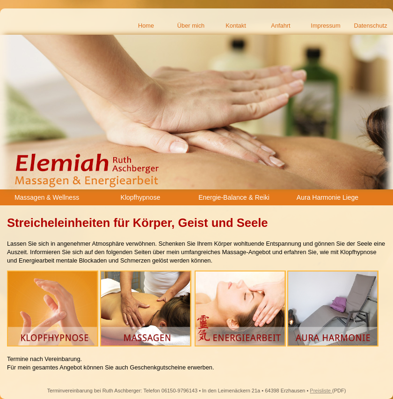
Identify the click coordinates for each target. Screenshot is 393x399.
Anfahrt (280, 25)
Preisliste (321, 390)
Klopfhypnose (140, 197)
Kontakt (236, 25)
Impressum (325, 25)
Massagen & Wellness (47, 197)
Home (146, 25)
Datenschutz (370, 25)
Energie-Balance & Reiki (233, 197)
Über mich (190, 25)
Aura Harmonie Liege (327, 197)
